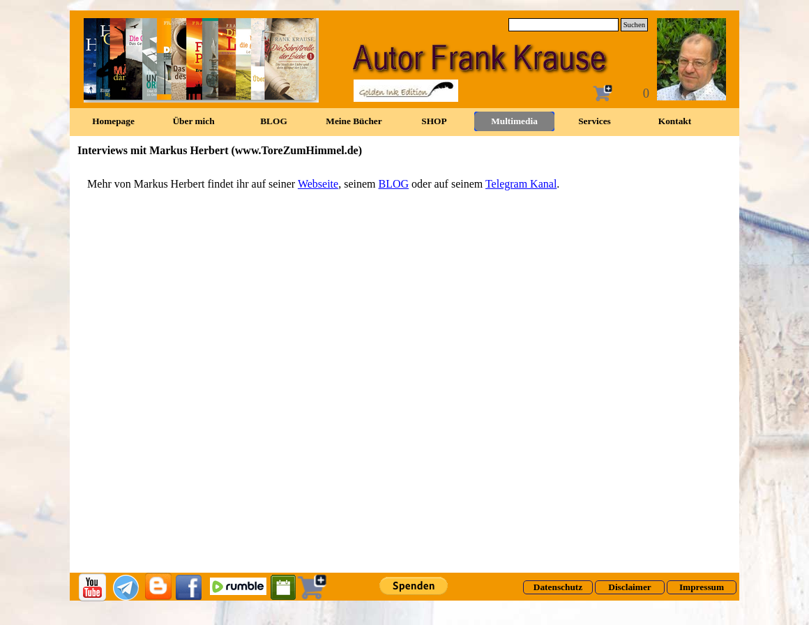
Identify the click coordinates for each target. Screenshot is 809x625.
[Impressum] (701, 587)
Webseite (318, 184)
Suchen (634, 25)
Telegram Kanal (521, 184)
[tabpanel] (404, 184)
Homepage (113, 121)
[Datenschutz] (558, 587)
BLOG (393, 184)
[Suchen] (563, 24)
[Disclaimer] (630, 587)
